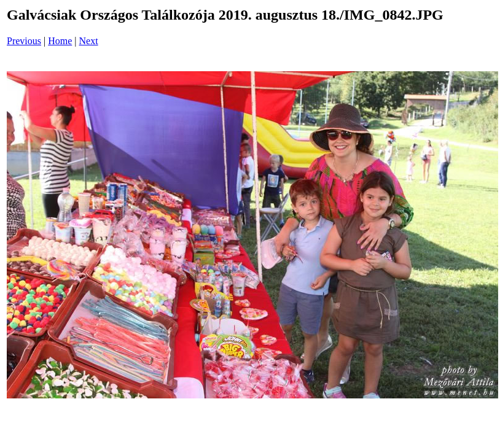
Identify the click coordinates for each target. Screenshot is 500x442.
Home (60, 41)
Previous (24, 41)
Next (88, 41)
